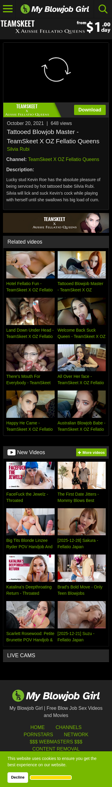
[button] (51, 777)
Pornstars (38, 734)
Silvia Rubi (18, 149)
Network (76, 734)
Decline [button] (17, 777)
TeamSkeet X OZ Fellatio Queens (63, 159)
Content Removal (56, 749)
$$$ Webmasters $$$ (56, 741)
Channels (69, 727)
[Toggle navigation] (8, 9)
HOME (37, 727)
